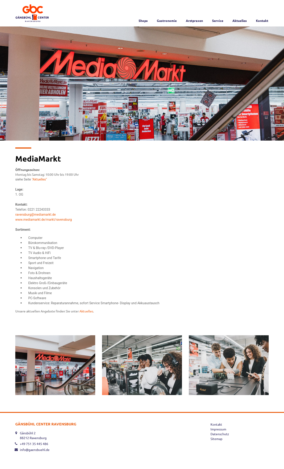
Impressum (218, 429)
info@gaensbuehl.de (35, 450)
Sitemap (216, 439)
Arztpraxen (194, 20)
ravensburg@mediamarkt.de (36, 214)
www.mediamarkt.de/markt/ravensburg (43, 219)
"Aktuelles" (40, 179)
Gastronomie (167, 20)
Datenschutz (219, 434)
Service (217, 20)
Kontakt (262, 20)
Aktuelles (239, 20)
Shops (143, 20)
